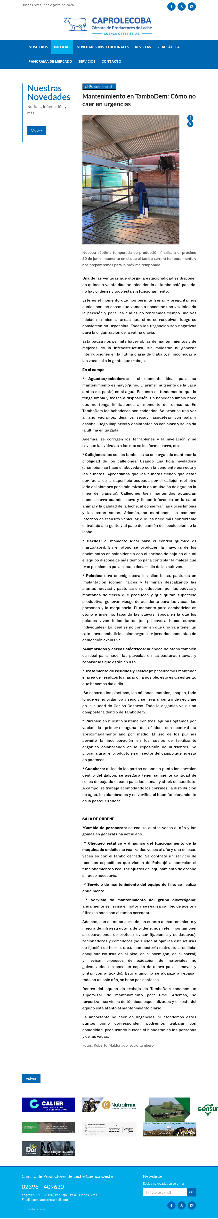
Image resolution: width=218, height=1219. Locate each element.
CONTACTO (111, 62)
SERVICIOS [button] (86, 62)
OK (191, 1193)
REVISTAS (143, 47)
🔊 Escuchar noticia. (99, 87)
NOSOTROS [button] (38, 47)
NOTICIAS (62, 47)
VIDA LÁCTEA (168, 47)
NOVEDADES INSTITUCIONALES (103, 47)
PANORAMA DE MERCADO (50, 62)
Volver (36, 128)
